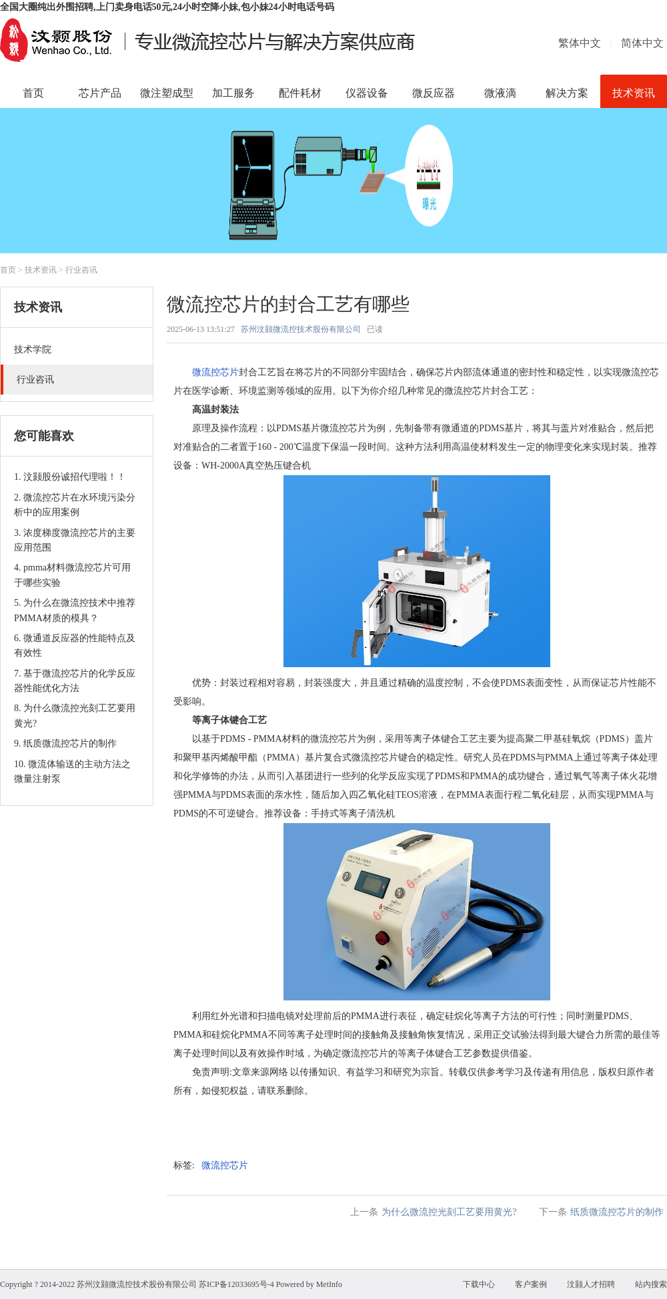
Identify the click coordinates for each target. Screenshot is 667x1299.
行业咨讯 (81, 270)
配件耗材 (300, 93)
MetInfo (329, 1284)
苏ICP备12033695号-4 (236, 1284)
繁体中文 (579, 43)
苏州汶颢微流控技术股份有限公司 (301, 329)
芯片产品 (100, 93)
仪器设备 (367, 93)
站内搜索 (651, 1284)
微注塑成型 (166, 93)
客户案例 (531, 1284)
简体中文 (642, 43)
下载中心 (479, 1284)
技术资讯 (633, 93)
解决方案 (567, 93)
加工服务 (233, 93)
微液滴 (500, 93)
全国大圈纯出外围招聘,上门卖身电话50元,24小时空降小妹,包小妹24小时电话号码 (167, 7)
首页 (33, 93)
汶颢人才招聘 (591, 1284)
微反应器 (433, 93)
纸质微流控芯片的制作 (617, 1212)
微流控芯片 (215, 372)
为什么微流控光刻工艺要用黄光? (449, 1212)
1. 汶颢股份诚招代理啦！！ (70, 477)
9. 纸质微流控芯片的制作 (65, 743)
